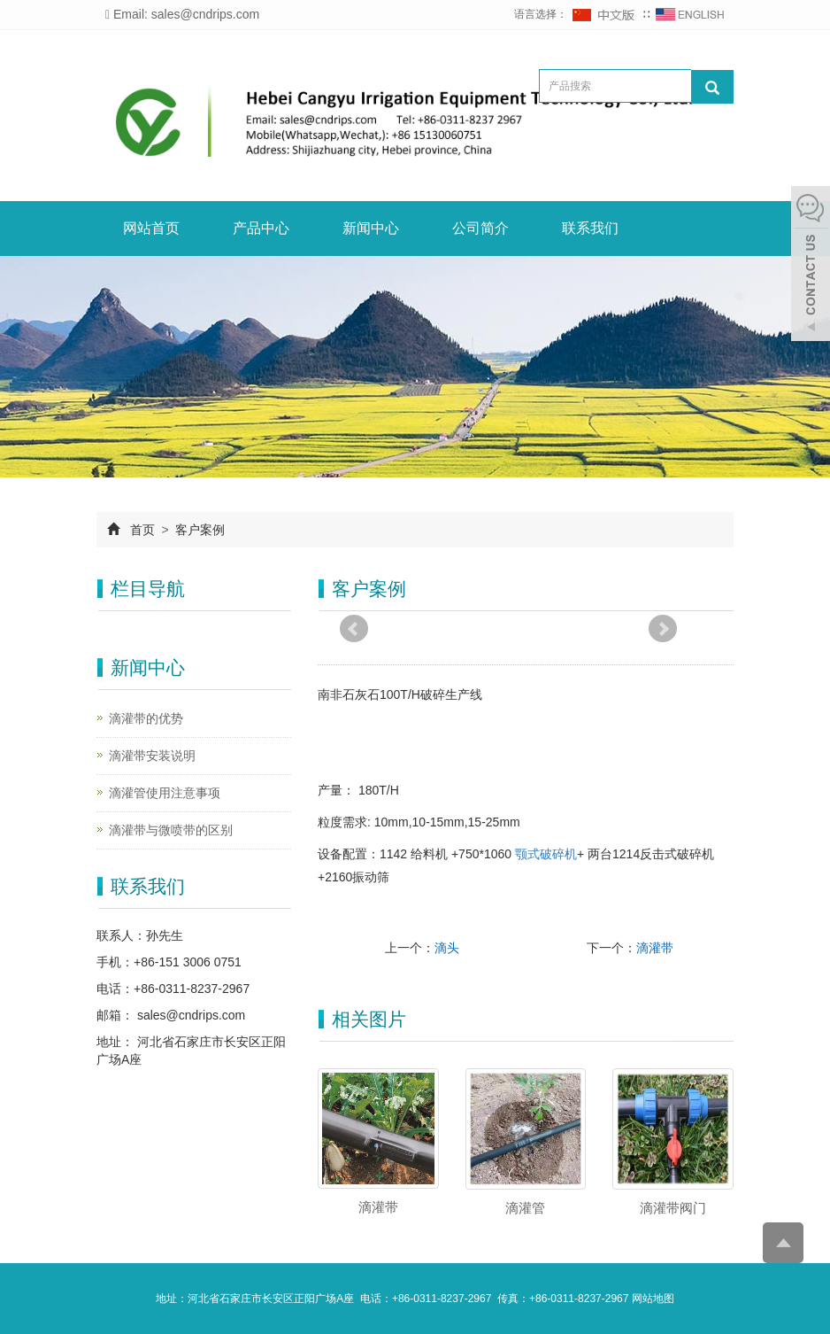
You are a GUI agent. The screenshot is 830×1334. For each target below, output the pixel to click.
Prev (354, 629)
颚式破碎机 (546, 854)
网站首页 (151, 228)
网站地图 (653, 1298)
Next (663, 629)
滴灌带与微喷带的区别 (171, 830)
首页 (142, 530)
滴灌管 (525, 1207)
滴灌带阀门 (673, 1207)
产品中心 (261, 228)
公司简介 (480, 228)
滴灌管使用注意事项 (164, 793)
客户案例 (199, 530)
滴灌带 (654, 948)
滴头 (446, 948)
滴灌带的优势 (146, 718)
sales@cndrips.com (189, 1015)
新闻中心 (370, 228)
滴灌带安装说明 (152, 755)
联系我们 (590, 228)
